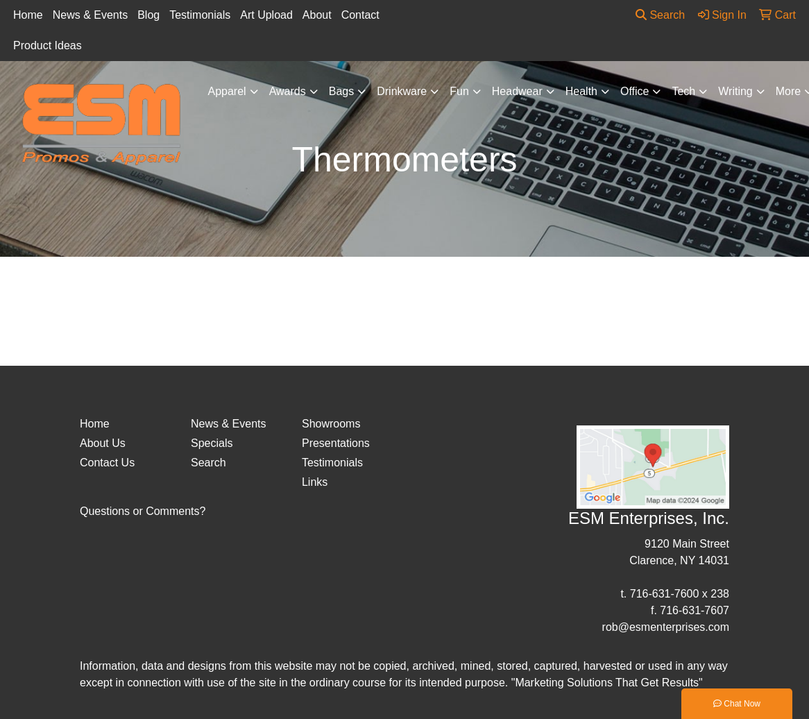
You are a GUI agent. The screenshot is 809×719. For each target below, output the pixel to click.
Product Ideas (47, 45)
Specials (211, 443)
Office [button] (634, 91)
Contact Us (107, 462)
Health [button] (581, 91)
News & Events (90, 15)
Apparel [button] (227, 91)
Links (314, 482)
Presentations (336, 443)
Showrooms (331, 424)
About (317, 15)
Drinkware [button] (402, 91)
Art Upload (266, 15)
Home (28, 15)
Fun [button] (459, 91)
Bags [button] (341, 91)
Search (660, 15)
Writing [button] (735, 91)
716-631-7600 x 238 (679, 594)
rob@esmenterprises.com (665, 627)
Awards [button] (287, 91)
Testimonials (199, 15)
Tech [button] (683, 91)
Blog (148, 15)
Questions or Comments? (142, 511)
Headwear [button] (517, 91)
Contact (360, 15)
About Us (103, 443)
